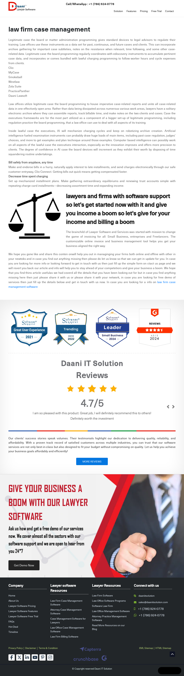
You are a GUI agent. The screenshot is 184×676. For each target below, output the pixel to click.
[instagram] (50, 657)
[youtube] (35, 657)
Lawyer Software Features (23, 611)
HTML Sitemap (163, 648)
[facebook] (11, 657)
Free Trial (156, 11)
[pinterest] (42, 657)
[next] (173, 407)
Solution (118, 11)
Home (11, 595)
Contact (169, 11)
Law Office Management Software (111, 611)
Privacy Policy (15, 648)
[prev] (168, 407)
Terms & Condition (48, 648)
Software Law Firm (102, 606)
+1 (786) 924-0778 (101, 4)
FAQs (11, 621)
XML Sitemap (146, 648)
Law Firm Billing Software (64, 636)
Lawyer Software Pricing (22, 606)
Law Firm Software (102, 595)
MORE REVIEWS (92, 461)
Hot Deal (13, 626)
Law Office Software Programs (109, 600)
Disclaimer (30, 648)
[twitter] (19, 657)
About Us (13, 600)
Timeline (13, 632)
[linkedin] (27, 657)
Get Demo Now (24, 565)
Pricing (144, 11)
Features (131, 11)
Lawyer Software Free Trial (23, 616)
